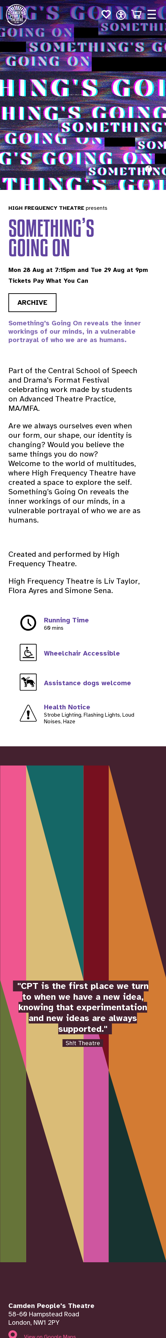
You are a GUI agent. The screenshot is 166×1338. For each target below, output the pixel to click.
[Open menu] (151, 14)
